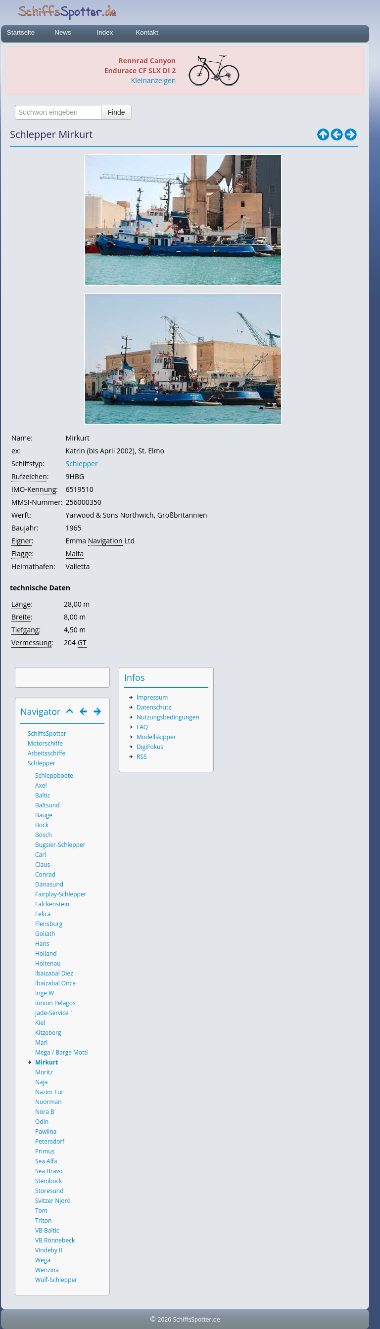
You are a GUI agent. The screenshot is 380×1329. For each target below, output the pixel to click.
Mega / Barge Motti (61, 1052)
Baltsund (47, 805)
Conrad (45, 874)
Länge (21, 604)
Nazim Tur (49, 1092)
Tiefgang (25, 629)
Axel (41, 785)
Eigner (21, 540)
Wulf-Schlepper (56, 1280)
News (62, 32)
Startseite (21, 32)
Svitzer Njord (53, 1200)
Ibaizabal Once (55, 983)
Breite (21, 616)
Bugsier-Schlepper (60, 845)
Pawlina (45, 1131)
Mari (41, 1042)
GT (82, 642)
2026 (164, 1319)
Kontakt (147, 32)
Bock (41, 825)
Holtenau (48, 963)
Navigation (105, 540)
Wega (42, 1260)
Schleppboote (54, 775)
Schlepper (82, 463)
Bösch (43, 835)
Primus (44, 1151)
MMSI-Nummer (36, 502)
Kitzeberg (48, 1032)
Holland (46, 953)
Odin (41, 1121)
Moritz (44, 1072)
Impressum (152, 697)
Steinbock (48, 1181)
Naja (41, 1082)
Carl (40, 854)
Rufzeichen (29, 476)
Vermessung (31, 642)
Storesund (49, 1191)
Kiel (40, 1023)
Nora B (44, 1112)
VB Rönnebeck (55, 1240)
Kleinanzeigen (153, 80)
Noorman (48, 1102)
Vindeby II (48, 1250)
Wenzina (47, 1270)
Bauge (43, 815)
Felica (42, 914)
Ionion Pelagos (55, 1003)
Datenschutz (154, 707)
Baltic (42, 795)
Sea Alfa (46, 1161)
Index (105, 32)
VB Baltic (47, 1230)
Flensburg (48, 924)
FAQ (142, 727)
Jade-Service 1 (54, 1013)
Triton (43, 1220)
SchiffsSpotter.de (196, 1319)
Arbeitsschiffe (46, 753)
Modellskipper (156, 737)
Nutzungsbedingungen (168, 717)
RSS (142, 757)
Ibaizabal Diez (54, 973)
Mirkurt (46, 1062)
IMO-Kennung (33, 489)
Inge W (44, 993)
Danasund (49, 884)
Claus (42, 864)
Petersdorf (49, 1141)
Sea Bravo (49, 1171)
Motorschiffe (45, 743)
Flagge (21, 553)
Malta (75, 553)
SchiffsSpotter (47, 733)
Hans (42, 943)
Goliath (45, 934)
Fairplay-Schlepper (61, 894)
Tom (41, 1210)
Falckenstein (52, 904)
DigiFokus (150, 747)
